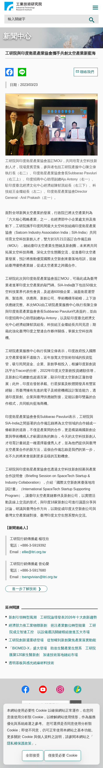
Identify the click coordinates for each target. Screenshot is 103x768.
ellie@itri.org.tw (34, 552)
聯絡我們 (87, 72)
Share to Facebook (9, 72)
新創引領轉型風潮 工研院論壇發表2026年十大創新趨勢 (53, 617)
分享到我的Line (22, 72)
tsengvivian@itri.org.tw (39, 577)
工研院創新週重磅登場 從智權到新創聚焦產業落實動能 (52, 640)
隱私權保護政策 (19, 743)
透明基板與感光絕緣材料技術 (31, 663)
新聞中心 (17, 36)
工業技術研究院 (23, 6)
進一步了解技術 (24, 589)
